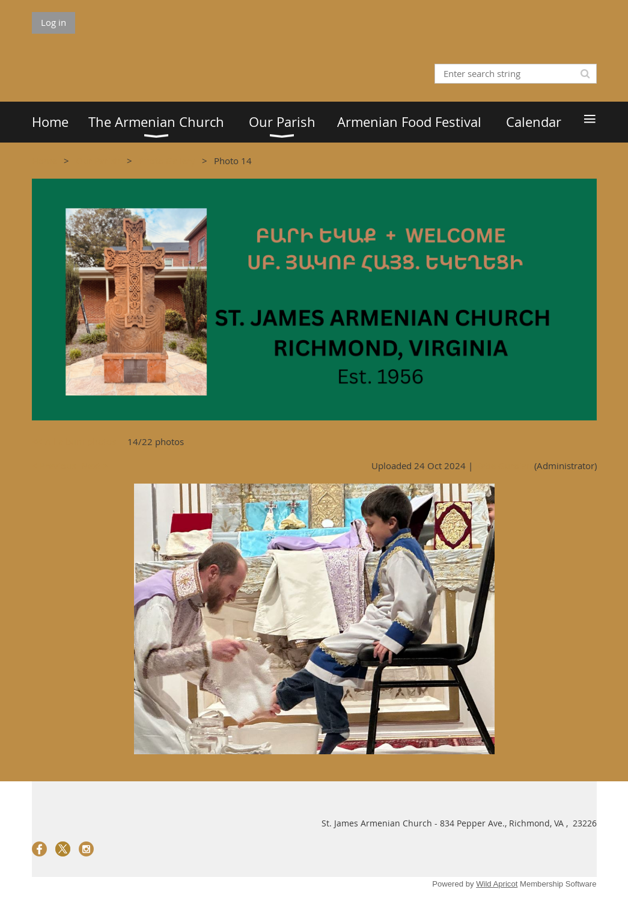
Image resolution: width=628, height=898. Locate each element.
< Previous (54, 466)
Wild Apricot (496, 883)
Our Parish (98, 161)
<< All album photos (74, 441)
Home (44, 161)
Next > (94, 466)
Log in (53, 22)
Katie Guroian (503, 466)
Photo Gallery (167, 161)
